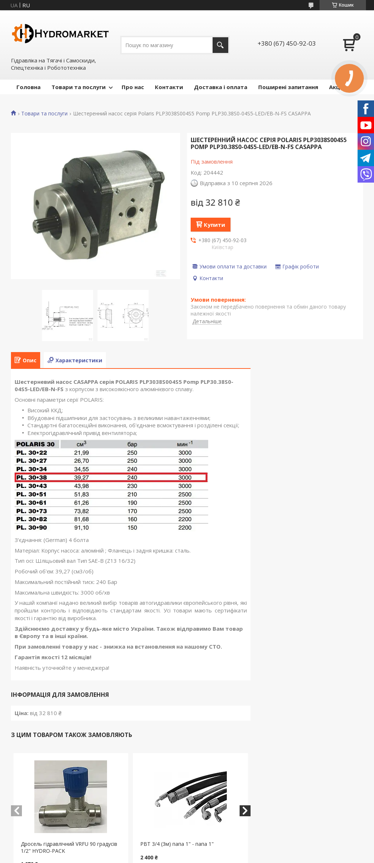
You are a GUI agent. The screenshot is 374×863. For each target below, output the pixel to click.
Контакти (169, 87)
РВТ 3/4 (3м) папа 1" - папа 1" (177, 843)
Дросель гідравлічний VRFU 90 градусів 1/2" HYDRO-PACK (69, 847)
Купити (214, 224)
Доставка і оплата (220, 87)
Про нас (133, 87)
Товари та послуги (78, 87)
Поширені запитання (288, 87)
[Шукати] (220, 45)
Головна (28, 87)
